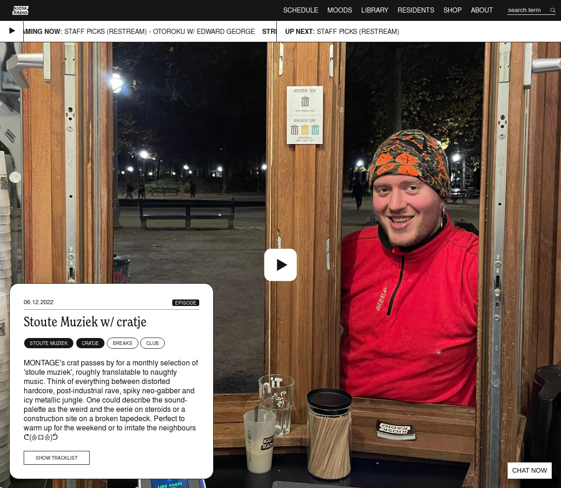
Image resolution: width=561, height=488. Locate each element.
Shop (453, 10)
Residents (416, 10)
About (482, 10)
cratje (90, 343)
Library (374, 10)
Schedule (300, 10)
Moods (339, 10)
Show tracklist (57, 458)
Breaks (122, 343)
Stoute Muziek (49, 343)
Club (152, 343)
